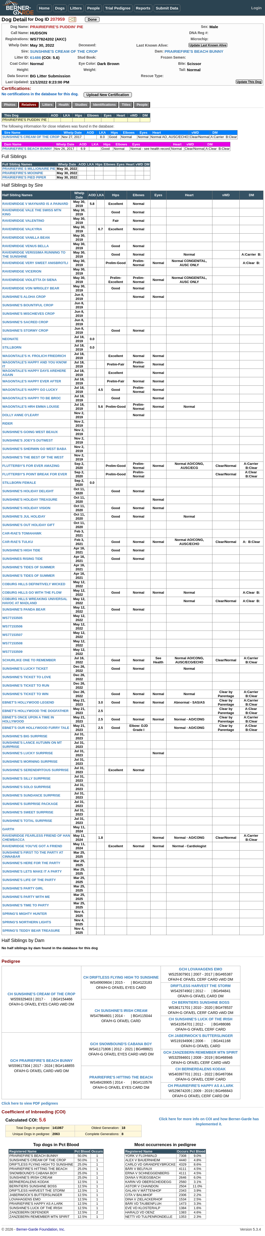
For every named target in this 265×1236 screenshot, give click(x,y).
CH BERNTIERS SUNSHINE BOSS (200, 1002)
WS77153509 (12, 652)
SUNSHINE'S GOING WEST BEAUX (30, 432)
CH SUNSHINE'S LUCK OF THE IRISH (200, 1019)
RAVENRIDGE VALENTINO (23, 221)
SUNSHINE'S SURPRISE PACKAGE (30, 804)
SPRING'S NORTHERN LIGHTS (26, 922)
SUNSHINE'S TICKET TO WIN (25, 694)
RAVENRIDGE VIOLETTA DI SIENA (29, 280)
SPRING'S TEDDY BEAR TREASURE (31, 931)
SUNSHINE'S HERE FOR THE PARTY (31, 863)
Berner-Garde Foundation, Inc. (40, 1229)
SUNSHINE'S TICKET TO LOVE (26, 677)
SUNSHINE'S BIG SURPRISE (24, 736)
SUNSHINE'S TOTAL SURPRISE (27, 821)
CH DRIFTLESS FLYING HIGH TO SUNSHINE (121, 977)
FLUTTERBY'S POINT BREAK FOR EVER (34, 474)
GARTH (8, 829)
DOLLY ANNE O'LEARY (20, 415)
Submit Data (167, 8)
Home (44, 8)
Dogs (60, 8)
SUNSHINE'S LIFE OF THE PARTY (29, 880)
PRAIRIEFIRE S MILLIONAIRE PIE (28, 169)
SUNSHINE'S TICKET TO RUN (25, 685)
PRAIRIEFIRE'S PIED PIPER (24, 177)
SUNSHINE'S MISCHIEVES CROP (28, 314)
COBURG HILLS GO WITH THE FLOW (32, 592)
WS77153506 (12, 626)
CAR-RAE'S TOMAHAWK (22, 533)
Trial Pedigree (117, 8)
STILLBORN (11, 347)
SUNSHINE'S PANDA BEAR (23, 609)
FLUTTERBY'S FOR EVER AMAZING (31, 466)
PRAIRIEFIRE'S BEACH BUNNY (193, 51)
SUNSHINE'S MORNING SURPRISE (29, 761)
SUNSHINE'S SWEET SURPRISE (27, 812)
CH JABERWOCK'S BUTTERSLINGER (200, 1036)
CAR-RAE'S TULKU (17, 542)
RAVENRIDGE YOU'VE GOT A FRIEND (32, 846)
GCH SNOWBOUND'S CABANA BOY (121, 1044)
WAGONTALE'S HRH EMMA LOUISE (30, 406)
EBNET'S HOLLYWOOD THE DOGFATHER (35, 711)
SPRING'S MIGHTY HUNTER (24, 914)
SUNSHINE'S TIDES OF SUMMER (28, 567)
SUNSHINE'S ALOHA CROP (24, 297)
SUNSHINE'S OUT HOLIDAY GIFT (28, 525)
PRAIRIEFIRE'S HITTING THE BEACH (121, 1077)
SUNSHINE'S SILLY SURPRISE (26, 778)
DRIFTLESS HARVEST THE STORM (201, 986)
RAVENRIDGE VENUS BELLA (25, 246)
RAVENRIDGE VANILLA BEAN (26, 237)
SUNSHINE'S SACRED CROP (25, 322)
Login (256, 8)
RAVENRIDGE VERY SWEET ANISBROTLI (35, 263)
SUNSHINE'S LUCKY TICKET (25, 669)
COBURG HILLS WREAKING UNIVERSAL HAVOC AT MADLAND (34, 601)
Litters (76, 8)
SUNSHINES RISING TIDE (22, 559)
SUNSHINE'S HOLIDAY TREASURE (29, 499)
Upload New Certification (107, 95)
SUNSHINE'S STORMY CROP (25, 330)
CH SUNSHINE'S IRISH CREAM (121, 1011)
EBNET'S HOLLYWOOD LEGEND (28, 702)
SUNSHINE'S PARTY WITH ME (26, 897)
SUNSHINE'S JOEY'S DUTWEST (27, 440)
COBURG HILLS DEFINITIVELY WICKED (33, 584)
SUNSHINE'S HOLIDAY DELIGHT (28, 491)
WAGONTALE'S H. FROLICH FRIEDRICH (34, 356)
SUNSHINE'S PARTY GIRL (22, 888)
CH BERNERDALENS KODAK (200, 1069)
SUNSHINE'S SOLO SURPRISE (26, 787)
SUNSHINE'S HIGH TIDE (21, 550)
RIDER (7, 423)
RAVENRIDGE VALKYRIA (22, 229)
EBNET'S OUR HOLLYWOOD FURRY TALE (35, 728)
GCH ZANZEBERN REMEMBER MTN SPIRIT (200, 1052)
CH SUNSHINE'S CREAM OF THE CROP (41, 994)
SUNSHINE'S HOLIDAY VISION (26, 508)
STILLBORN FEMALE (19, 483)
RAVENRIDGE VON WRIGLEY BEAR (30, 288)
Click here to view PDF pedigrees (30, 1103)
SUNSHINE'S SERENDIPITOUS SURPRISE (35, 770)
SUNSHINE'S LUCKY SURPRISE (27, 753)
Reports (143, 8)
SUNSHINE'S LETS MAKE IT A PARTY (32, 871)
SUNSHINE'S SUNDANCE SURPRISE (31, 795)
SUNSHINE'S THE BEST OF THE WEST (33, 457)
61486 (35, 57)
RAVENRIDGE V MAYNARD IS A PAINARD (35, 204)
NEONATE (10, 339)
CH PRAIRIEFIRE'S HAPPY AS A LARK (200, 1086)
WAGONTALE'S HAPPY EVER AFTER (31, 381)
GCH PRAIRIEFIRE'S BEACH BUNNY (41, 1061)
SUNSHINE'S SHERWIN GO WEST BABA (34, 449)
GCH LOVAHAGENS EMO (200, 969)
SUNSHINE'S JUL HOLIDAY (23, 516)
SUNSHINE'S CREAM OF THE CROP (64, 51)
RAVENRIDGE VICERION (21, 271)
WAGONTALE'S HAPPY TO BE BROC (31, 398)
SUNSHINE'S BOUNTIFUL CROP (27, 305)
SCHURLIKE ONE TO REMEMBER (29, 660)
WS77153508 (12, 643)
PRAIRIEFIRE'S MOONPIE (22, 173)
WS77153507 (12, 635)
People (93, 8)
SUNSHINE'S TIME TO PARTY (25, 905)
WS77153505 (12, 618)
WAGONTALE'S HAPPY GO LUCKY (30, 390)
